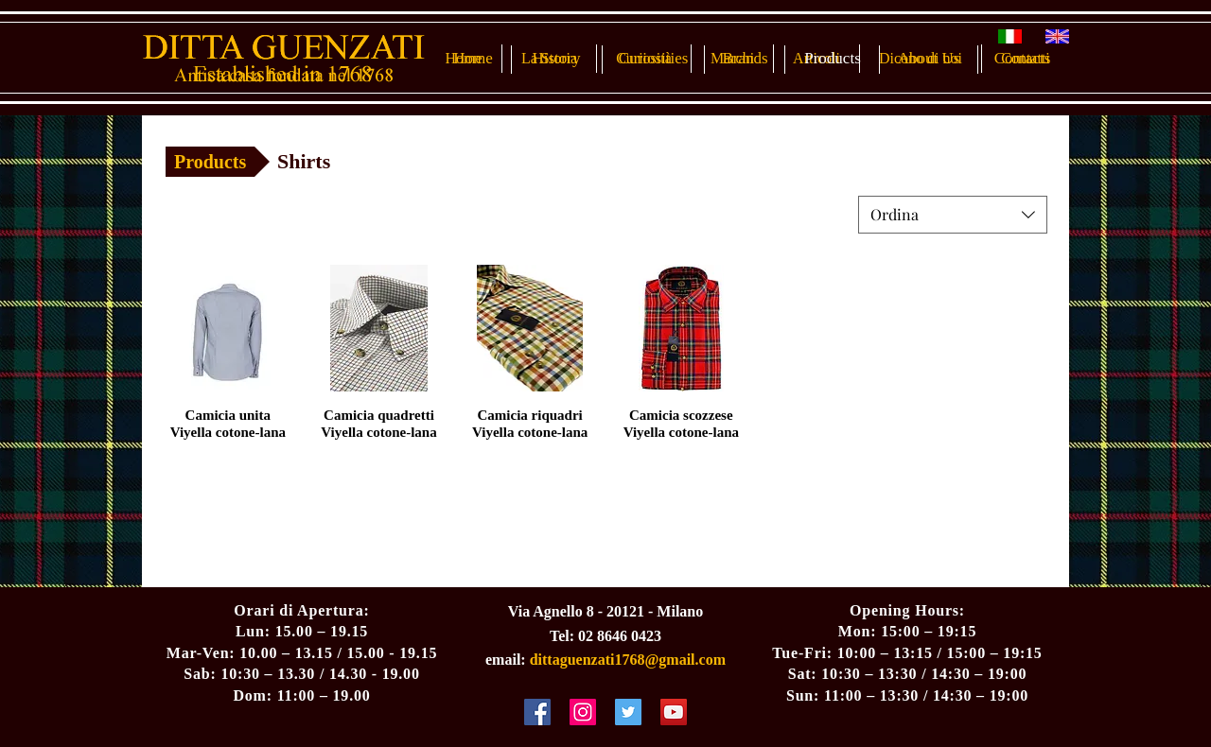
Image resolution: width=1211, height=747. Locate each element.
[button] (324, 162)
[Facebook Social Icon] (537, 712)
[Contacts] (1022, 58)
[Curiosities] (653, 58)
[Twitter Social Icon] (628, 712)
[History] (556, 58)
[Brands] (745, 58)
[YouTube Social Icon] (673, 712)
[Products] (832, 58)
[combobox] (952, 215)
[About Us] (928, 58)
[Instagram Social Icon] (583, 712)
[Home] (473, 58)
